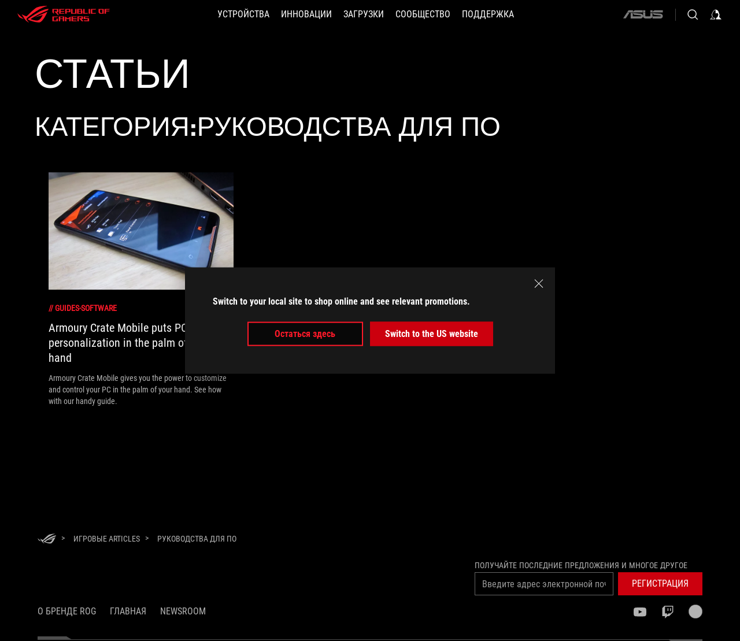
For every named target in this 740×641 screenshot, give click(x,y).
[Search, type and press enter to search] (693, 14)
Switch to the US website (431, 333)
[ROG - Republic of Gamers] (63, 14)
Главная (128, 611)
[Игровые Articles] (106, 538)
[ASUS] (643, 14)
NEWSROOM (183, 611)
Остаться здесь (305, 333)
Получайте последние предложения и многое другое (581, 565)
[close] (539, 283)
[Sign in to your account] (716, 14)
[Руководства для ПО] (196, 538)
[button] (660, 583)
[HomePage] (47, 539)
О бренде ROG (67, 611)
